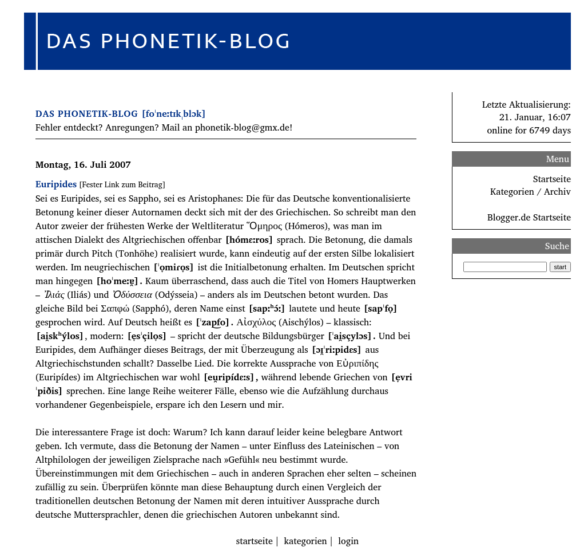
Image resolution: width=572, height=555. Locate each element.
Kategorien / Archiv (530, 191)
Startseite (552, 178)
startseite (254, 540)
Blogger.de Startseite (529, 217)
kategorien (305, 540)
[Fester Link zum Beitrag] (122, 184)
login (348, 540)
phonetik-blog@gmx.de (242, 127)
